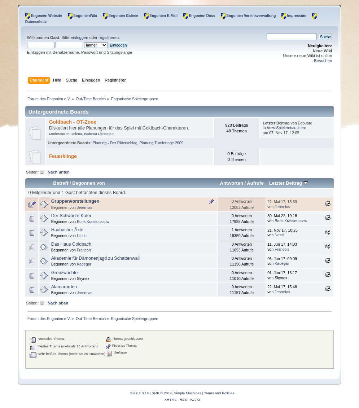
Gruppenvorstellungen (75, 201)
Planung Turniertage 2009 (162, 143)
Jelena (76, 134)
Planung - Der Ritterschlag (114, 143)
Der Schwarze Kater (71, 215)
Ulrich (82, 235)
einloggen (79, 37)
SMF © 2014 (162, 393)
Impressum (296, 16)
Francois (84, 250)
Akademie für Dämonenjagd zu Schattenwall (95, 258)
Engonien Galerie (123, 16)
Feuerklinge (63, 156)
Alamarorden (64, 286)
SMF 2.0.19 (139, 393)
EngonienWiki (85, 16)
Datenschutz (36, 22)
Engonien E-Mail (163, 16)
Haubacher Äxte (67, 229)
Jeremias (84, 207)
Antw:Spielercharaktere (286, 128)
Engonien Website (46, 16)
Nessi (279, 235)
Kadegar (84, 264)
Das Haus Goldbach (71, 244)
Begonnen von (88, 183)
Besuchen (323, 60)
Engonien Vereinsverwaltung (251, 16)
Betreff (60, 183)
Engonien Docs (202, 16)
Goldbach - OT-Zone (72, 122)
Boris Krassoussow (93, 221)
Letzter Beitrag (288, 183)
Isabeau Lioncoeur (99, 134)
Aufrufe (255, 183)
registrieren (108, 37)
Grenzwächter (65, 272)
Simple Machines (187, 393)
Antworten (231, 183)
